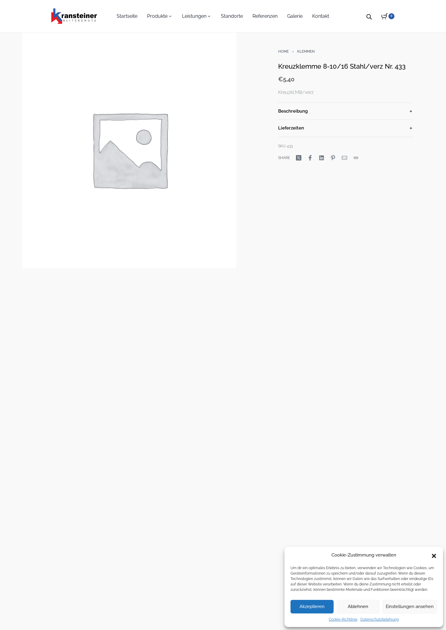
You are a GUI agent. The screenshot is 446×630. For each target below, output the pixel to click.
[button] (434, 555)
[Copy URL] (356, 158)
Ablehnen (358, 606)
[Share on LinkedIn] (321, 158)
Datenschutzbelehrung (379, 619)
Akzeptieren (312, 606)
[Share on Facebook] (310, 158)
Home (283, 51)
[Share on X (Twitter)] (298, 158)
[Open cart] (388, 16)
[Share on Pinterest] (333, 158)
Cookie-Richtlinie (343, 619)
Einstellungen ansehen (410, 606)
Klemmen (306, 51)
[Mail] (344, 158)
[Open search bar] (369, 16)
